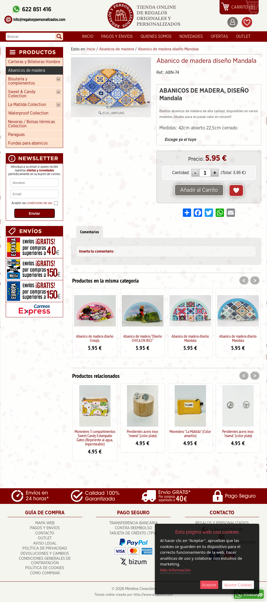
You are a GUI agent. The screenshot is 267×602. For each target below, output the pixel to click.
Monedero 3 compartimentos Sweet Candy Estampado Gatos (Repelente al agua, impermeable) (95, 437)
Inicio (87, 36)
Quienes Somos (156, 36)
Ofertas (219, 36)
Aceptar (209, 584)
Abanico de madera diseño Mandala (190, 338)
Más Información (175, 569)
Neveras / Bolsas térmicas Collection (31, 124)
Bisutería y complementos (34, 81)
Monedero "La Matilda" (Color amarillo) (190, 433)
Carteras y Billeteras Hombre (34, 62)
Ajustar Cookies (238, 584)
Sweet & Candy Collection (34, 94)
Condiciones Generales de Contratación (45, 561)
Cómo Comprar (45, 573)
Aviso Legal (45, 543)
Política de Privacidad (44, 548)
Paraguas (16, 135)
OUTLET (243, 36)
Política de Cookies (44, 568)
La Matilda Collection (34, 105)
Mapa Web (44, 523)
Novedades (191, 36)
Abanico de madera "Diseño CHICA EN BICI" (142, 338)
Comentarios (89, 232)
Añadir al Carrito (199, 190)
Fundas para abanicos (28, 143)
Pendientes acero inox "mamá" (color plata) (142, 433)
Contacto (44, 533)
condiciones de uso (39, 203)
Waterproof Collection (28, 113)
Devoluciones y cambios (45, 553)
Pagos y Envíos (117, 36)
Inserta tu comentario (96, 251)
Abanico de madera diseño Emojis (94, 338)
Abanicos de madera (26, 70)
